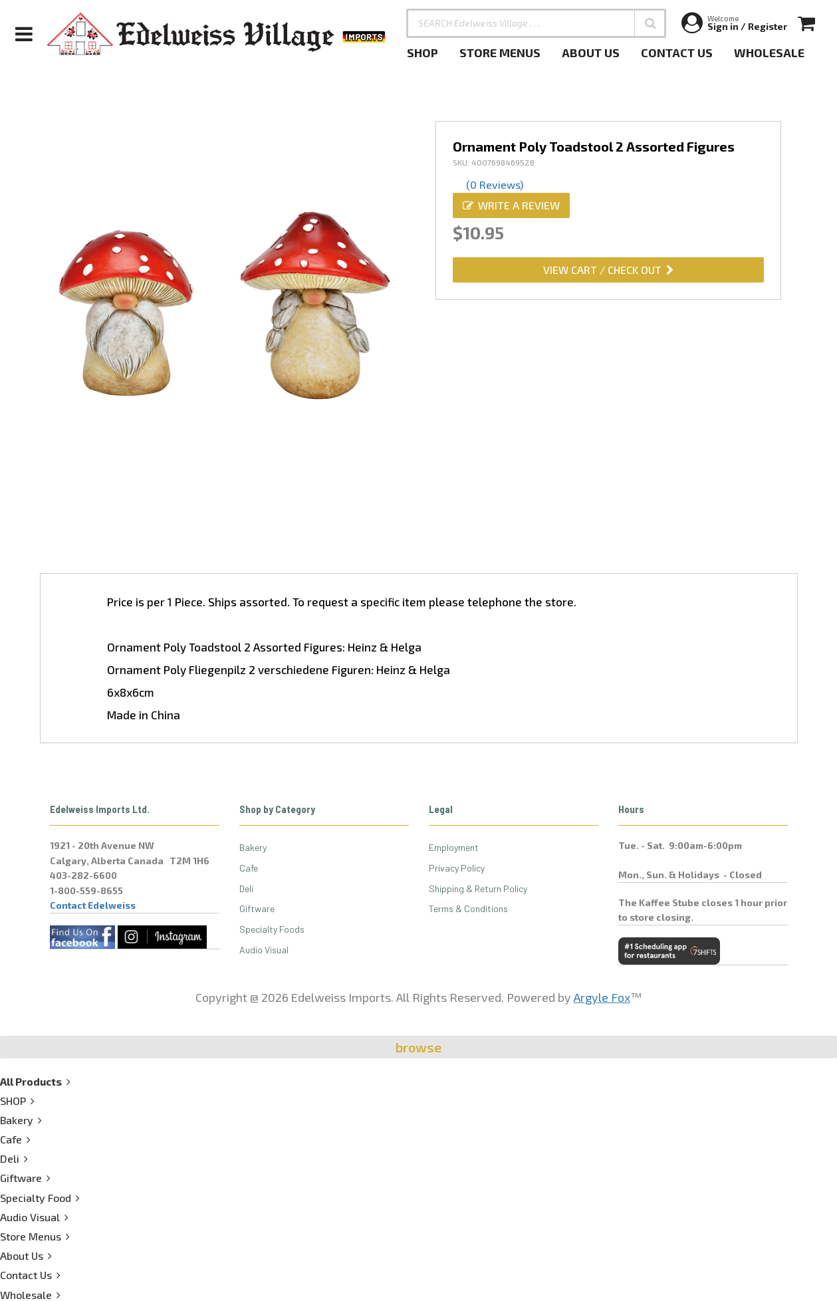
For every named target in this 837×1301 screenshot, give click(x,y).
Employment (454, 847)
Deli (246, 888)
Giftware (257, 908)
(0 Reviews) (494, 184)
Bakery (253, 847)
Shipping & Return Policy (478, 888)
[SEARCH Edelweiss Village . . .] (536, 23)
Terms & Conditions (468, 908)
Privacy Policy (457, 868)
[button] (650, 23)
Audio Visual (264, 949)
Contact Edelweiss (93, 905)
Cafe (248, 868)
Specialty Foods (271, 929)
